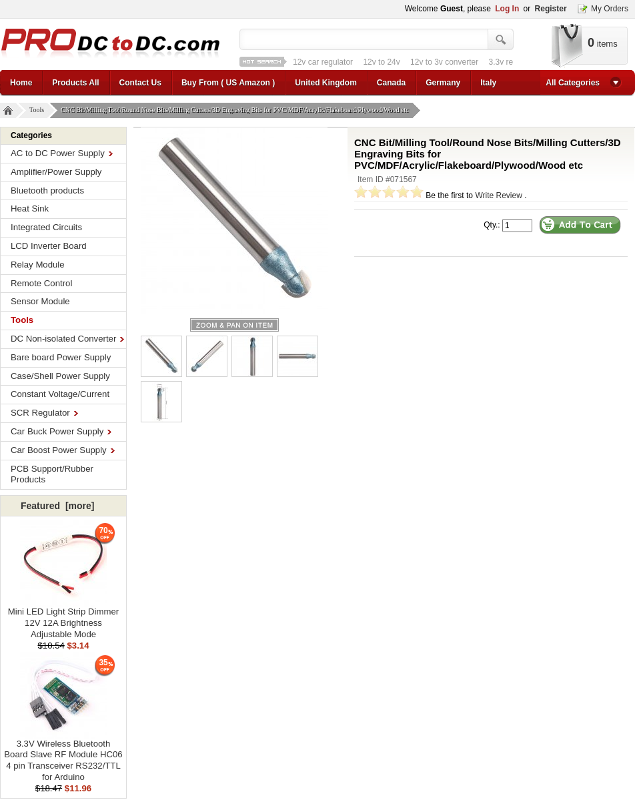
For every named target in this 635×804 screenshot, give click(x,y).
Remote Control (41, 283)
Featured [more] (57, 505)
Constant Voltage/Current (60, 394)
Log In (507, 8)
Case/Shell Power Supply (60, 376)
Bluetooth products (47, 190)
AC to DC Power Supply (62, 153)
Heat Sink (30, 209)
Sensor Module (40, 301)
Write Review (498, 195)
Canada (391, 82)
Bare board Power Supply (61, 357)
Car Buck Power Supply (61, 431)
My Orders (609, 8)
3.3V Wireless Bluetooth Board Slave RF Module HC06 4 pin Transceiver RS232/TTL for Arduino (63, 756)
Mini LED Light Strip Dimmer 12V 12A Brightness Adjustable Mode (63, 618)
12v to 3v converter (444, 62)
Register (551, 8)
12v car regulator (323, 62)
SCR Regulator (44, 412)
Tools (38, 110)
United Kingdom (326, 82)
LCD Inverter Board (49, 246)
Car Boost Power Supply (63, 450)
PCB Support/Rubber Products (52, 474)
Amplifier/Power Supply (56, 172)
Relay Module (38, 265)
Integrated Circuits (46, 227)
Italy (488, 82)
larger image (234, 325)
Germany (443, 82)
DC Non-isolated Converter (67, 338)
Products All (75, 82)
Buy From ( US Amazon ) (228, 82)
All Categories (573, 82)
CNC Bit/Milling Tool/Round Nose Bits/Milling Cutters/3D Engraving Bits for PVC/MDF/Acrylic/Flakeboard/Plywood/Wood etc (236, 110)
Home (21, 82)
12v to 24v (381, 62)
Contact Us (140, 82)
